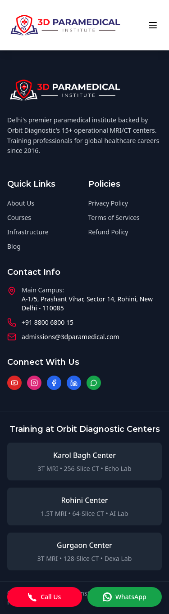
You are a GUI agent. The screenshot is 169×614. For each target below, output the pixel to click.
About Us (20, 203)
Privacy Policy (108, 203)
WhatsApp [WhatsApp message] (124, 596)
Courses (19, 217)
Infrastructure (28, 232)
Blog (14, 246)
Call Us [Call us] (44, 596)
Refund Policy (108, 232)
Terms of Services (114, 217)
